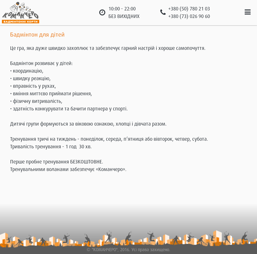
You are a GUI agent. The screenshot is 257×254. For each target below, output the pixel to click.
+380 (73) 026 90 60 (189, 16)
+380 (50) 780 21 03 (189, 8)
